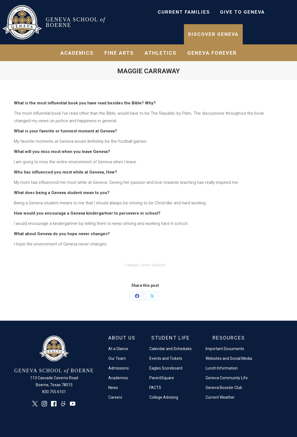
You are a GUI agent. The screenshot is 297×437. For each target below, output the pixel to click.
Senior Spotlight (153, 265)
